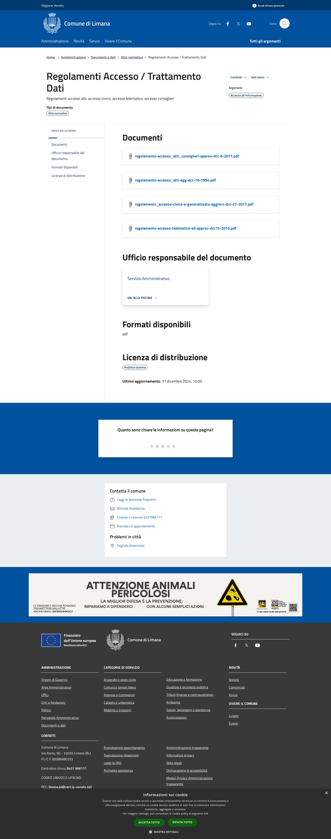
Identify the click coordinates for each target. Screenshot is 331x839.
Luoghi (234, 715)
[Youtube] (247, 23)
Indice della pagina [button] (64, 131)
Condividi (239, 77)
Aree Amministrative (56, 687)
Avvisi (233, 694)
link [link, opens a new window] (206, 813)
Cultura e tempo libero (120, 687)
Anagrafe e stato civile (120, 679)
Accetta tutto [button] (149, 822)
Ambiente (173, 702)
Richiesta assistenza (118, 770)
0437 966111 (77, 768)
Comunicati (237, 687)
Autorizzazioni (176, 717)
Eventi (233, 723)
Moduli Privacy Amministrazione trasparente (189, 780)
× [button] (326, 793)
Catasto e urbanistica (119, 702)
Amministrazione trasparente (187, 747)
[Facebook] (226, 23)
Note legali (174, 762)
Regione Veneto (52, 5)
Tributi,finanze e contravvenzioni (189, 694)
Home (50, 57)
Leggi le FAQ (113, 762)
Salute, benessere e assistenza (188, 709)
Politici (46, 710)
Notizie (234, 679)
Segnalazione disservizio (121, 755)
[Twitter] (236, 23)
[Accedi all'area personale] (268, 6)
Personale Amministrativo (60, 717)
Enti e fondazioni (53, 702)
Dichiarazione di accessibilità (186, 770)
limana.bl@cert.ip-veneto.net (70, 786)
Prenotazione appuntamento (124, 747)
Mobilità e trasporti (117, 710)
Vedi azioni (260, 77)
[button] (165, 832)
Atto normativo (132, 57)
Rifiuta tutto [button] (182, 822)
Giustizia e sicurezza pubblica (187, 687)
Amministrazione (73, 57)
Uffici (45, 694)
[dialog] (165, 814)
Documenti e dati (103, 57)
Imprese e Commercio (119, 694)
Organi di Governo (54, 679)
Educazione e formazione (184, 679)
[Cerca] (284, 23)
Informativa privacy (180, 755)
